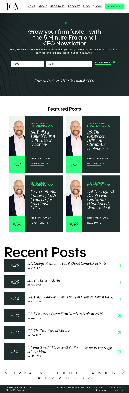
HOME (31, 6)
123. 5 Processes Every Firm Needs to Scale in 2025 (65, 314)
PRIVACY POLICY (16, 390)
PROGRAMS (57, 6)
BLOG (86, 6)
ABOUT (42, 6)
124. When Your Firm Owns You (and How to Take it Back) (70, 297)
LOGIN (98, 6)
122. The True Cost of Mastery (49, 331)
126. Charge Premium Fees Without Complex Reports (67, 263)
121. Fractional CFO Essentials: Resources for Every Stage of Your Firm (69, 349)
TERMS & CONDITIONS (19, 387)
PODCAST (74, 6)
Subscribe (115, 6)
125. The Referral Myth (43, 280)
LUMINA (118, 390)
